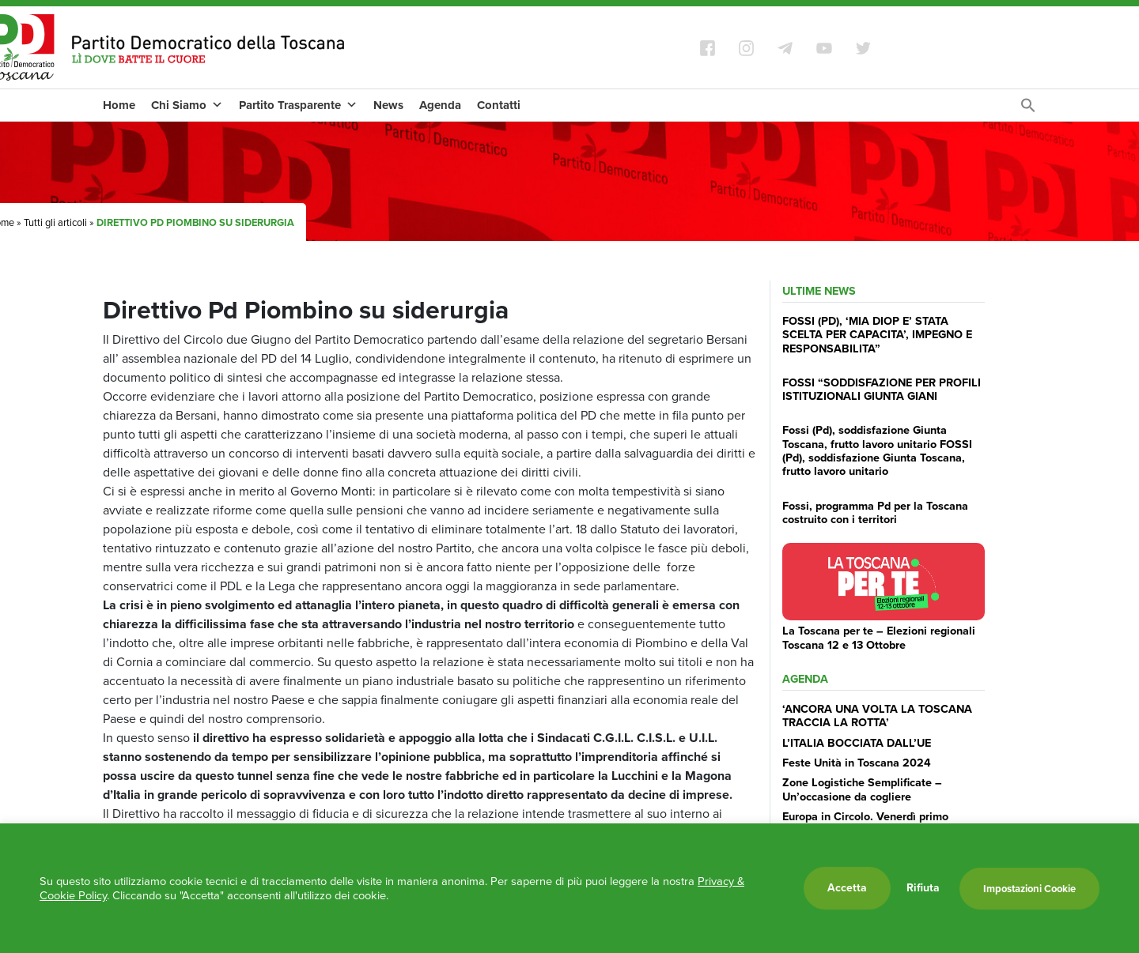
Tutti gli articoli (55, 222)
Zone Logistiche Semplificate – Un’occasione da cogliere (862, 789)
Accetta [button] (847, 888)
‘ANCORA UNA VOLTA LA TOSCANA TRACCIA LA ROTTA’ (877, 715)
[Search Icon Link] (1028, 109)
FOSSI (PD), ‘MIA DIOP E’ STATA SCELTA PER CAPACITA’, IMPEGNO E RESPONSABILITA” (877, 334)
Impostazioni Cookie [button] (1029, 888)
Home (119, 105)
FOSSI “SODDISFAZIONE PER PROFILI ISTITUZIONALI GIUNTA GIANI (881, 389)
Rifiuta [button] (923, 888)
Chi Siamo (187, 105)
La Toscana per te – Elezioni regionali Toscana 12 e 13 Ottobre (878, 637)
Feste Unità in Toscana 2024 (856, 762)
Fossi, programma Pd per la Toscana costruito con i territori (875, 512)
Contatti (498, 105)
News (388, 105)
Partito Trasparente (298, 105)
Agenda (440, 105)
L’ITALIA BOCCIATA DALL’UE (856, 742)
